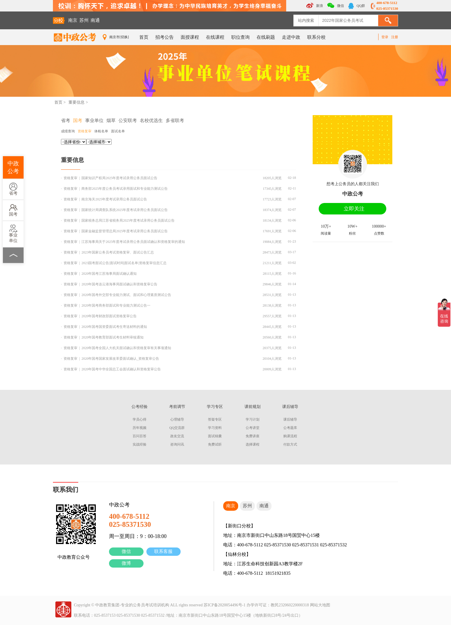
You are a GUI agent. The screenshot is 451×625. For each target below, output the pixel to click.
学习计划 (252, 419)
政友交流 (177, 436)
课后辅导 (290, 419)
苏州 (84, 20)
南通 (95, 20)
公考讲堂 (252, 428)
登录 (384, 37)
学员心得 (139, 419)
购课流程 (290, 436)
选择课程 (252, 444)
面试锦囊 (215, 436)
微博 (126, 563)
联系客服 (163, 551)
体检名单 (101, 131)
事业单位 (13, 234)
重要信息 (76, 102)
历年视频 (139, 428)
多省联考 (175, 120)
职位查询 (240, 37)
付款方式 (290, 444)
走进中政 (291, 37)
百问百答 (139, 436)
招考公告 (164, 37)
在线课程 (215, 37)
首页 (143, 37)
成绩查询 (68, 131)
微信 (126, 551)
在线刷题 (266, 37)
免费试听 (215, 444)
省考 (13, 189)
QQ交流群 (177, 428)
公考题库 (290, 428)
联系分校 (316, 37)
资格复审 (84, 131)
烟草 (111, 120)
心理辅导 (177, 419)
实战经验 (139, 444)
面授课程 (190, 37)
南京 (72, 20)
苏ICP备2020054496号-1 (224, 605)
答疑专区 (215, 419)
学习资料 (215, 428)
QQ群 (356, 6)
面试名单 (118, 131)
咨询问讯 (177, 444)
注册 (394, 37)
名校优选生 (151, 120)
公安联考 (128, 120)
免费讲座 (252, 436)
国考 (13, 210)
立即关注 (354, 209)
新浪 (314, 5)
